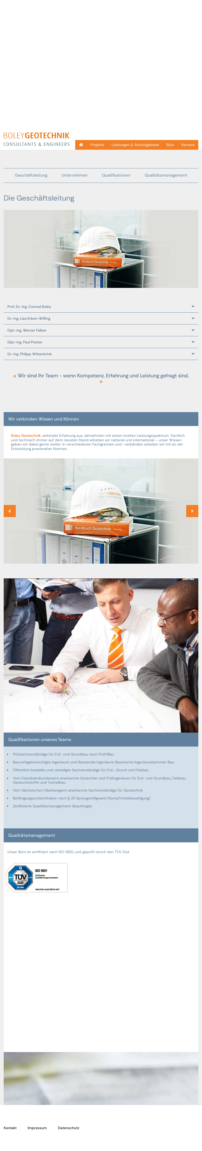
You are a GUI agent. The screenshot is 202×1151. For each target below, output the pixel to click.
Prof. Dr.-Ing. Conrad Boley (29, 306)
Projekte (97, 144)
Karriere (188, 144)
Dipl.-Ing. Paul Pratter (24, 342)
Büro (170, 144)
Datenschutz (68, 1127)
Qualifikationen (116, 175)
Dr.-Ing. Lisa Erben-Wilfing (28, 318)
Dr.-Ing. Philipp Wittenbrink (29, 354)
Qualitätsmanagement (166, 175)
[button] (10, 511)
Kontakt (10, 1127)
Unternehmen (75, 175)
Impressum (37, 1127)
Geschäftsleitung (31, 175)
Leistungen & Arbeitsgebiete (135, 144)
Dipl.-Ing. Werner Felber (27, 330)
